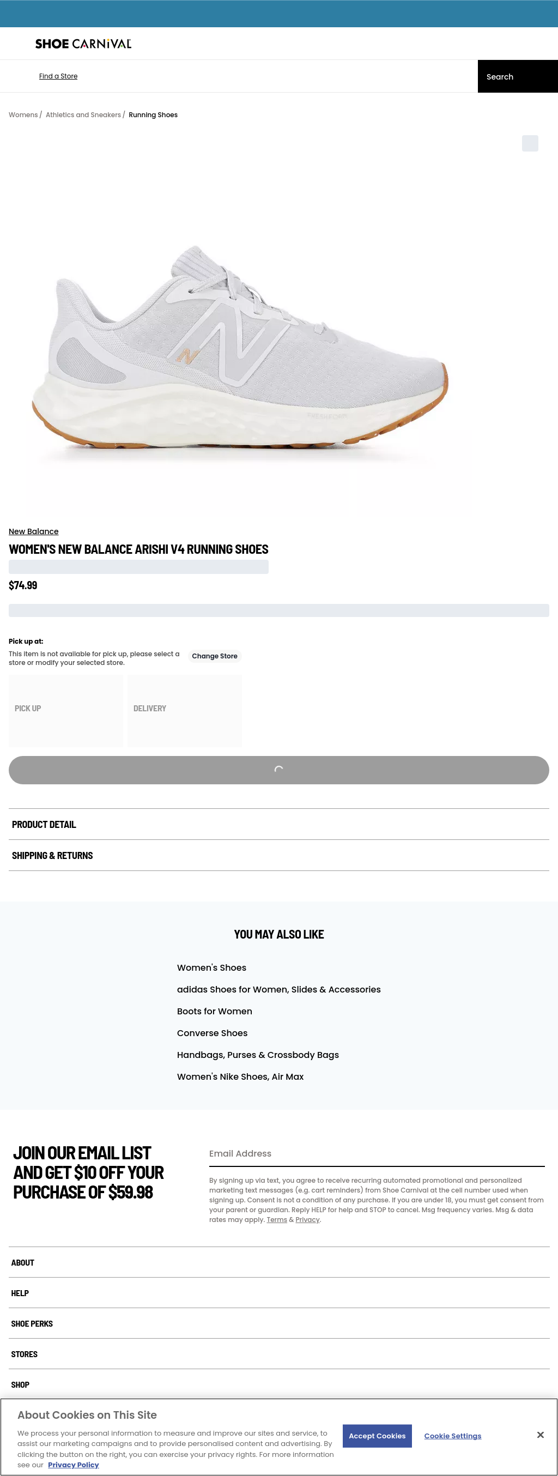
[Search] (518, 76)
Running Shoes (153, 114)
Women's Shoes (211, 967)
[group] (66, 711)
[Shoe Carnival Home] (83, 44)
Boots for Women (214, 1011)
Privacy (307, 1219)
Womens (23, 114)
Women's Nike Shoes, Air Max (240, 1076)
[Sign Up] (533, 1154)
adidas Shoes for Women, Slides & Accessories (279, 989)
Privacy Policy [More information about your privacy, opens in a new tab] (73, 1465)
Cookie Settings (453, 1436)
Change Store (215, 656)
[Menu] (16, 43)
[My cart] (544, 43)
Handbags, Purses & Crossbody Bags (258, 1055)
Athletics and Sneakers (83, 114)
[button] (42, 76)
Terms (276, 1219)
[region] (279, 1437)
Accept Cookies (377, 1436)
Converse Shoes (212, 1033)
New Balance (34, 531)
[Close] (541, 1435)
